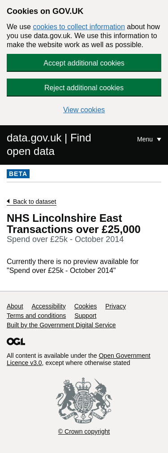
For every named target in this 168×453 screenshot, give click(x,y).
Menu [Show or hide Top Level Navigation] (146, 139)
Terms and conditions (36, 315)
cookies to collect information (79, 27)
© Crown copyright (84, 431)
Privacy (115, 306)
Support (85, 315)
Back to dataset (34, 201)
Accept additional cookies (84, 63)
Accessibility (48, 306)
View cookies (84, 110)
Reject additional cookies (84, 88)
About (15, 306)
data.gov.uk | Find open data (49, 144)
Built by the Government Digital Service (61, 325)
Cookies (85, 306)
